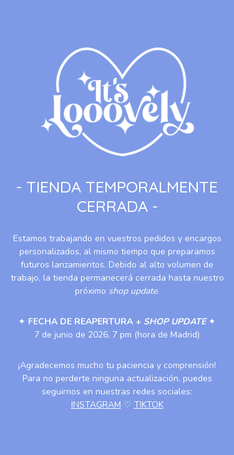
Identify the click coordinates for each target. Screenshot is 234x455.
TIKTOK (148, 405)
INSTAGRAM (96, 405)
